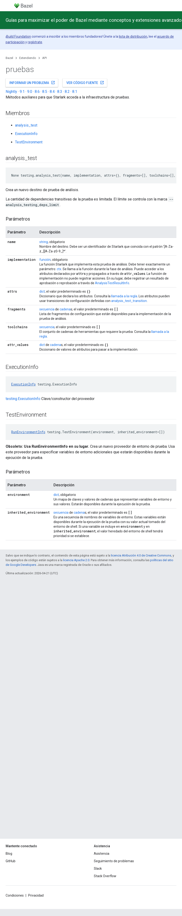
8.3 (59, 91)
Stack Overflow (105, 876)
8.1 (74, 91)
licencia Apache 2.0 (76, 560)
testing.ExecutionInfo (23, 398)
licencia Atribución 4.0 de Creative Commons (141, 555)
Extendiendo (27, 58)
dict (42, 291)
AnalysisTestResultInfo (112, 283)
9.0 (29, 91)
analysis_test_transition (129, 301)
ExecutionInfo (26, 133)
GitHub (10, 861)
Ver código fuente (85, 82)
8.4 (52, 91)
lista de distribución (133, 36)
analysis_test (26, 125)
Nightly (11, 91)
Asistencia (101, 853)
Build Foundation (18, 36)
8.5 (44, 91)
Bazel (9, 58)
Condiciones (15, 895)
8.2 (67, 91)
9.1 (22, 91)
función (45, 260)
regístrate (35, 42)
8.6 (37, 91)
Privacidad (36, 895)
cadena (65, 309)
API (44, 58)
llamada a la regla (124, 296)
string (43, 242)
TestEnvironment (28, 142)
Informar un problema (32, 82)
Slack (98, 868)
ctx (59, 269)
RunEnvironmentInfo (28, 432)
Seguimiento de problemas (114, 861)
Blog (9, 853)
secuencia (46, 309)
